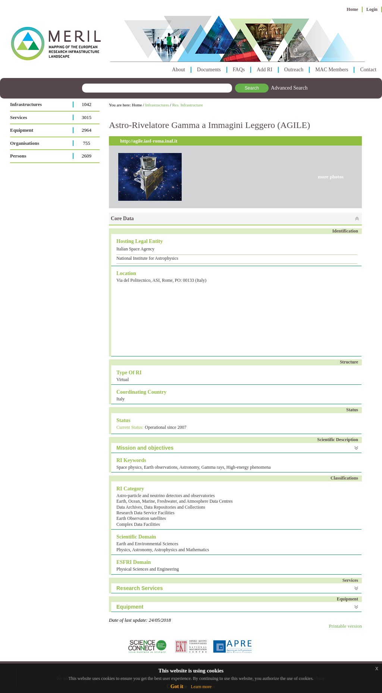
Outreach (293, 69)
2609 (86, 156)
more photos (331, 177)
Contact (368, 69)
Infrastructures (26, 104)
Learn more (201, 686)
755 (86, 143)
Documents (209, 69)
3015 (86, 117)
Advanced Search (289, 88)
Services (18, 117)
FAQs (239, 69)
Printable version (345, 626)
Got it (177, 686)
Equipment (21, 130)
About (178, 69)
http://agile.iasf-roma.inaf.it (148, 141)
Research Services (139, 588)
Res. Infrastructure (187, 105)
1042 (86, 104)
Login (372, 9)
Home (352, 9)
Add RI (264, 69)
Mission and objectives (144, 448)
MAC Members (331, 69)
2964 (86, 130)
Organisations (24, 143)
